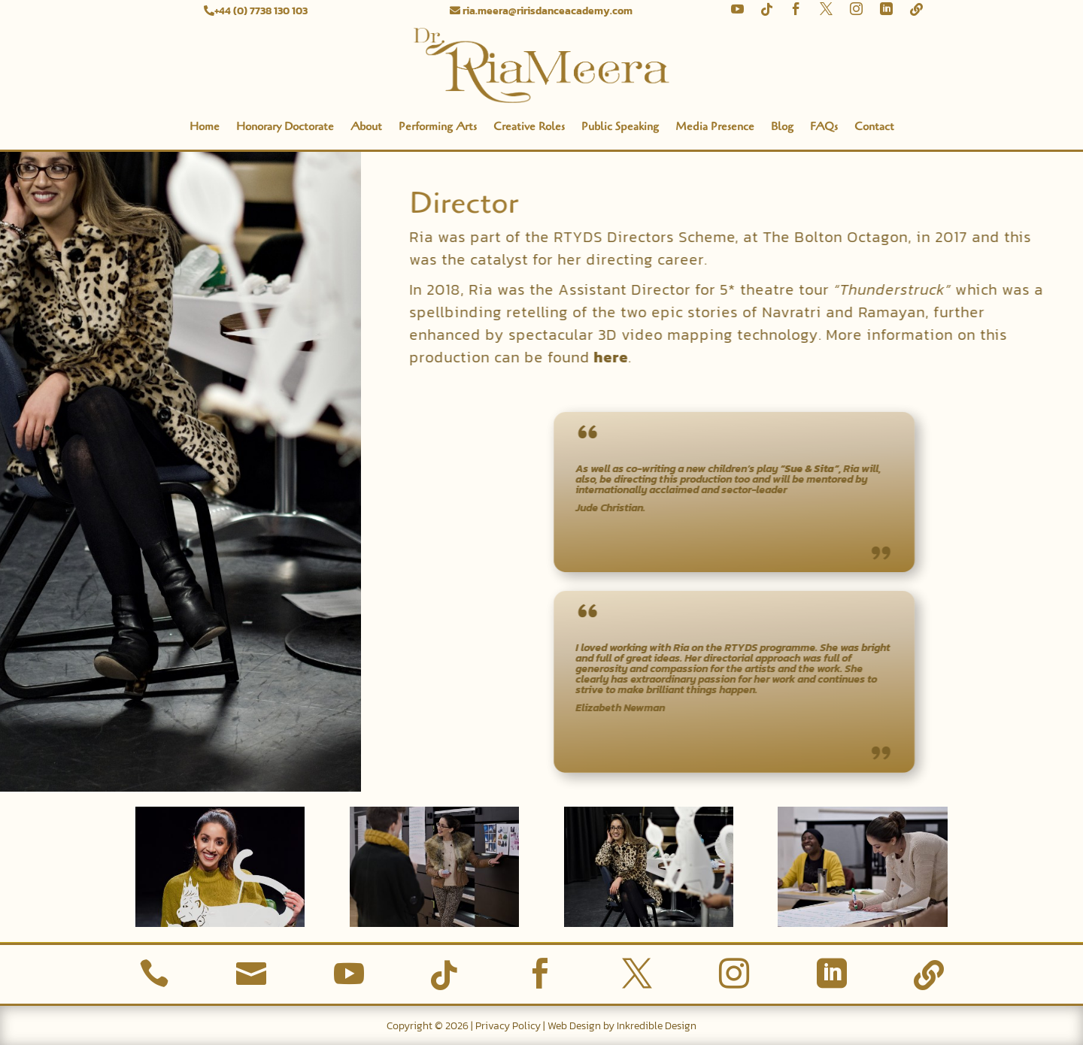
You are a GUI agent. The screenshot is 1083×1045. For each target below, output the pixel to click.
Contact (874, 126)
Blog (782, 126)
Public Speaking (620, 126)
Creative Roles (529, 126)
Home (205, 126)
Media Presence (714, 126)
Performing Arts (438, 126)
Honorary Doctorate (285, 126)
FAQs (824, 126)
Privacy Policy (508, 1026)
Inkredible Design (656, 1026)
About (366, 126)
